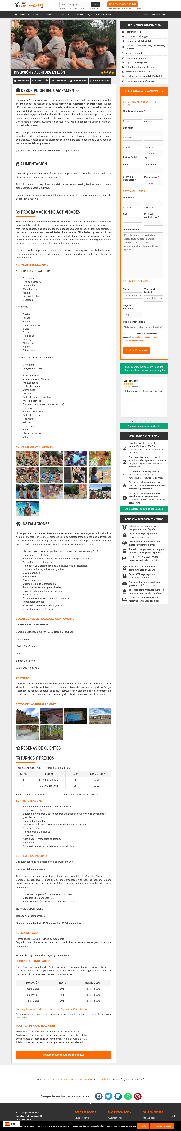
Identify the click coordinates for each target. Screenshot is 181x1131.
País (146, 158)
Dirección (129, 127)
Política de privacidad (162, 1126)
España (26, 14)
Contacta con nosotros (155, 14)
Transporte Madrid (150, 291)
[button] (123, 397)
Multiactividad (103, 1079)
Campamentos (85, 1079)
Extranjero (78, 14)
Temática (52, 14)
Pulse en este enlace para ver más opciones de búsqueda (79, 8)
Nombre (127, 121)
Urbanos (65, 14)
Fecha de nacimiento (151, 216)
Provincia (148, 147)
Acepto (143, 1126)
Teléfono (150, 164)
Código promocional (134, 321)
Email (127, 164)
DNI (125, 214)
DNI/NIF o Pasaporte (129, 178)
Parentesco (151, 177)
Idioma (38, 14)
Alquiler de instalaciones (99, 14)
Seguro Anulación (128, 307)
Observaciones (131, 229)
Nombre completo (134, 111)
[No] (177, 1125)
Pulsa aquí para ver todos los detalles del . (52, 1009)
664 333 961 (129, 4)
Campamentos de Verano (60, 1079)
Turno (127, 289)
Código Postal (130, 157)
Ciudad (126, 147)
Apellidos (148, 121)
